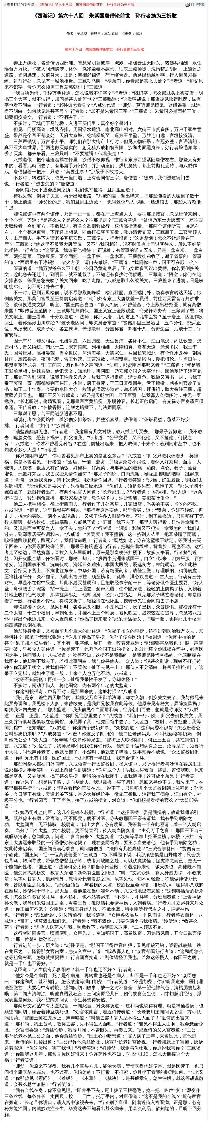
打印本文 (198, 4)
